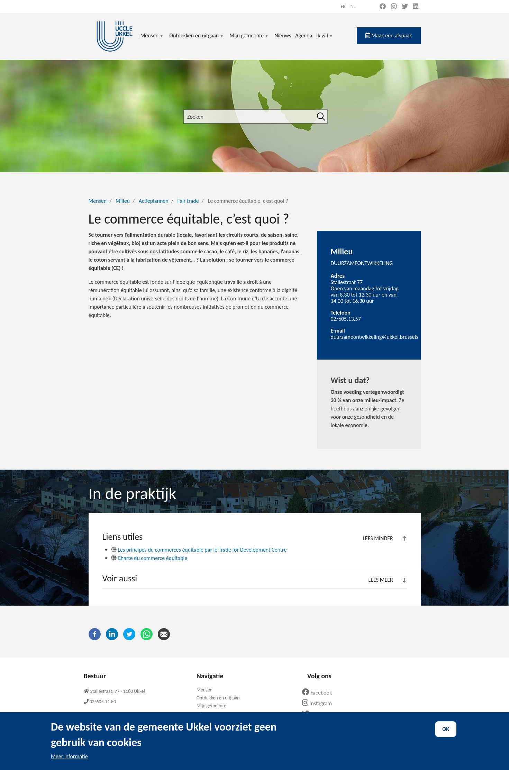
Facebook (319, 692)
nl (353, 6)
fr (343, 6)
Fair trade (188, 201)
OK (445, 735)
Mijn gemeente (249, 39)
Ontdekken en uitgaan (196, 39)
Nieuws (282, 35)
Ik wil (324, 39)
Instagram (319, 703)
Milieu (123, 201)
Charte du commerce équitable (149, 558)
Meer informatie (69, 762)
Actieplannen (154, 201)
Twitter (316, 714)
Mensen (152, 39)
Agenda (303, 35)
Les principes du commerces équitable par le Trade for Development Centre (199, 549)
